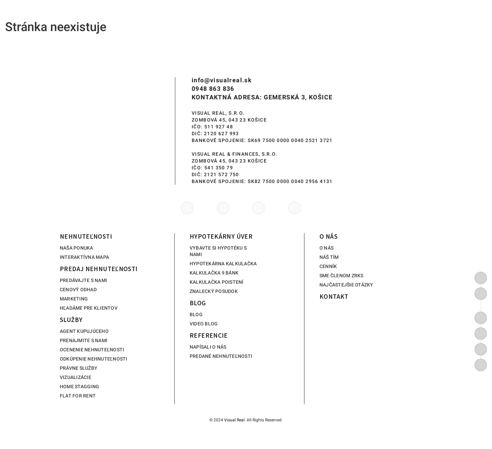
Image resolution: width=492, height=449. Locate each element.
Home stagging (79, 386)
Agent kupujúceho (84, 331)
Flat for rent (78, 395)
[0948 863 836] (481, 278)
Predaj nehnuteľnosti (145, 17)
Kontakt (446, 17)
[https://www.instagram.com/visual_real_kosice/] (481, 349)
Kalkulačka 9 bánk (214, 273)
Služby (200, 17)
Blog (304, 17)
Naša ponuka (76, 248)
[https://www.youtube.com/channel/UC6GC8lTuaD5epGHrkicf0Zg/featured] (481, 333)
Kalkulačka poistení (217, 282)
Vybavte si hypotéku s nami (218, 251)
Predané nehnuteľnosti (221, 356)
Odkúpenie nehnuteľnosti (93, 359)
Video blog (204, 323)
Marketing (74, 298)
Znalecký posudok (214, 291)
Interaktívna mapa (84, 257)
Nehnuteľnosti (80, 17)
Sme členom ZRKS (341, 275)
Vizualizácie (75, 377)
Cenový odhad (78, 289)
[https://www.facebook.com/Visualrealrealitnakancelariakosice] (481, 318)
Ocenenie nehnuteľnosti (92, 349)
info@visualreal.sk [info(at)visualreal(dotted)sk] (222, 80)
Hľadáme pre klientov (89, 308)
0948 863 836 (213, 88)
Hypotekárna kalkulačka (223, 263)
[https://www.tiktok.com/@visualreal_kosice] (481, 365)
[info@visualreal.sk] (481, 293)
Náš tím (329, 257)
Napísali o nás (208, 347)
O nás (400, 17)
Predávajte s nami (83, 280)
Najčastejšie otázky (346, 284)
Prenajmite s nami (83, 340)
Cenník (328, 266)
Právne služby (78, 368)
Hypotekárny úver (254, 17)
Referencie (352, 17)
